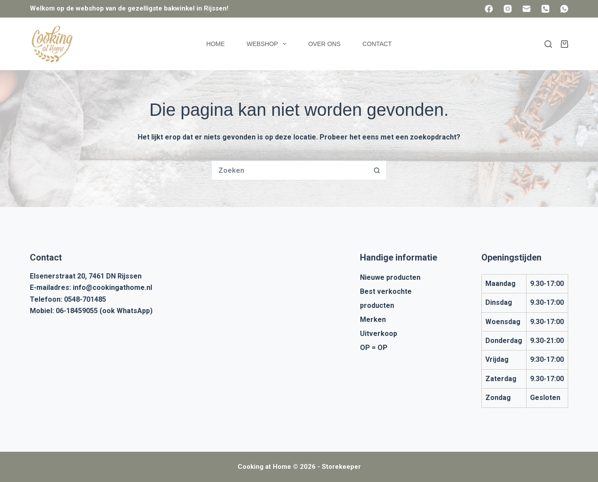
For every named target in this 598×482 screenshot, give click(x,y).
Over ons (324, 43)
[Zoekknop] (377, 170)
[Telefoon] (545, 9)
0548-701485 (85, 299)
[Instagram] (508, 9)
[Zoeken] (548, 44)
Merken (373, 319)
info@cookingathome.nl (112, 287)
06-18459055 (77, 311)
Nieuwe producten (390, 277)
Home (215, 43)
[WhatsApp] (564, 9)
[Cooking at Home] (52, 44)
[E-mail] (526, 9)
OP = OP (374, 347)
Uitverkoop (378, 333)
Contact (377, 43)
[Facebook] (489, 9)
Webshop (268, 44)
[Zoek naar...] (289, 170)
